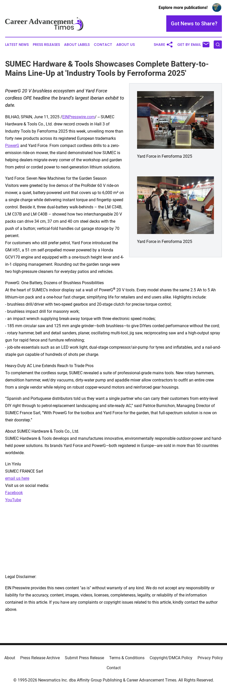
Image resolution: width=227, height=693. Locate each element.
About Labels (77, 44)
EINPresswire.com (78, 116)
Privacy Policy (210, 657)
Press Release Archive (40, 657)
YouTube (13, 499)
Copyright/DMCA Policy (171, 657)
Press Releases (46, 44)
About (9, 657)
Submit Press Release (84, 657)
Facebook (14, 492)
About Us (125, 44)
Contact (103, 44)
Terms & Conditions (127, 657)
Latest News (17, 44)
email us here (17, 478)
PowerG (12, 145)
